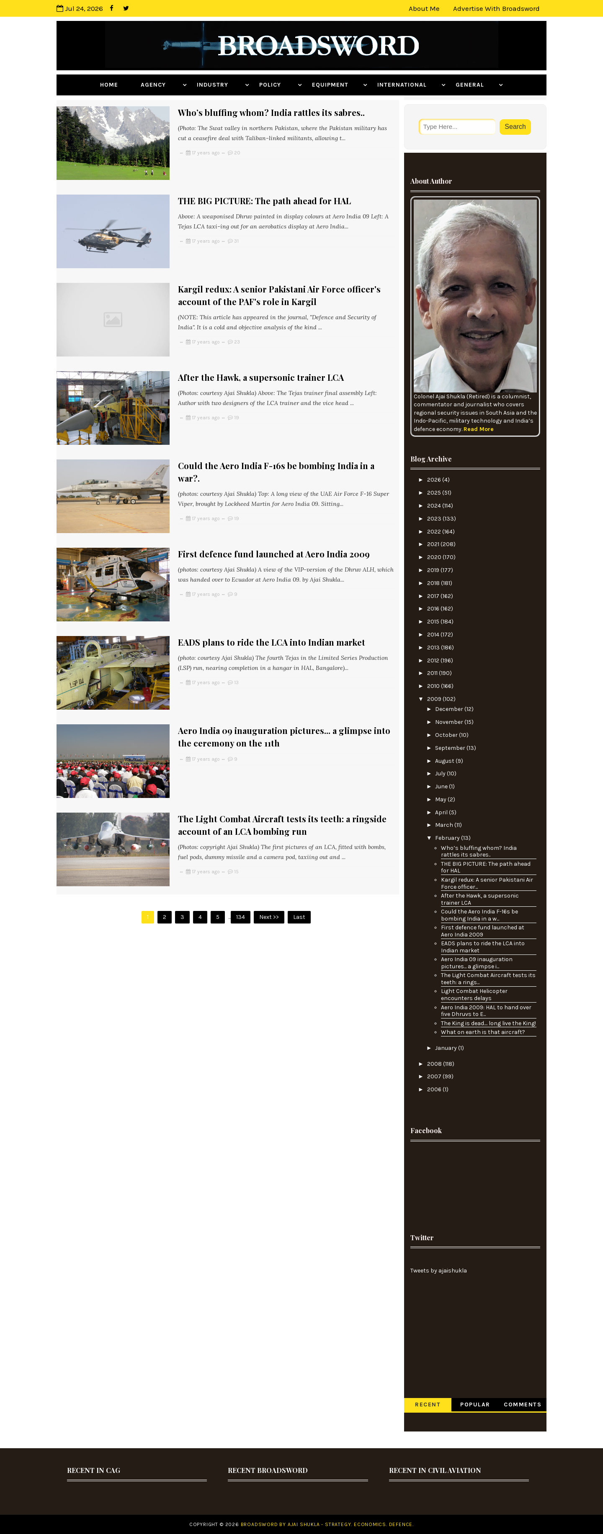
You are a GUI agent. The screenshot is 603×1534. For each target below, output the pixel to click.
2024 (434, 505)
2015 (434, 621)
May (441, 799)
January (446, 1048)
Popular (475, 1404)
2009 (435, 699)
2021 (434, 544)
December (449, 709)
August (445, 760)
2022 (434, 531)
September (450, 748)
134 (240, 856)
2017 (434, 596)
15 (236, 818)
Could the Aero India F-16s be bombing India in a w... (479, 915)
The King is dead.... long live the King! (488, 1023)
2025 (434, 492)
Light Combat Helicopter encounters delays (474, 995)
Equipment (336, 84)
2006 (435, 1089)
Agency (160, 84)
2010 (434, 686)
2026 (434, 479)
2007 (435, 1076)
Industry (220, 84)
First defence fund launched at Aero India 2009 (274, 520)
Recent (428, 1404)
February (448, 837)
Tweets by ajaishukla (438, 1270)
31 (236, 234)
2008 (435, 1063)
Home (115, 84)
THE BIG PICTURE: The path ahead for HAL (264, 194)
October (447, 735)
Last (299, 856)
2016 (434, 608)
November (449, 722)
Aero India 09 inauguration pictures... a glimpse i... (477, 963)
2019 (434, 570)
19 (236, 397)
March (444, 825)
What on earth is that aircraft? (483, 1032)
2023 (435, 518)
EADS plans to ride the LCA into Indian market (271, 602)
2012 (434, 660)
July (441, 773)
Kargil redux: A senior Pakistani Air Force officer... (487, 883)
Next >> (269, 856)
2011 (433, 673)
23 (237, 328)
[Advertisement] (475, 1181)
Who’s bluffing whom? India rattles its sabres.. (271, 112)
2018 (434, 583)
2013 (434, 647)
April (442, 812)
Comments (522, 1404)
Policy (277, 84)
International (408, 84)
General (476, 84)
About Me (424, 8)
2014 (434, 634)
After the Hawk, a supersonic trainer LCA (261, 357)
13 (236, 642)
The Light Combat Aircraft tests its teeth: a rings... (488, 979)
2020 (435, 557)
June (442, 786)
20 (237, 153)
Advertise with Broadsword (496, 8)
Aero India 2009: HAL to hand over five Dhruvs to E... (486, 1011)
